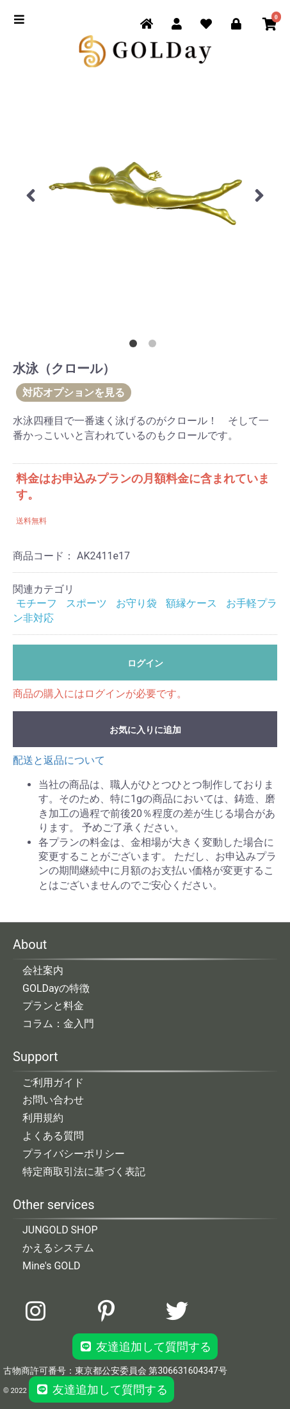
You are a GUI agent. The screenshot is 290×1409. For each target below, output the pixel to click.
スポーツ (86, 603)
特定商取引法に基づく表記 (83, 1172)
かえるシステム (58, 1248)
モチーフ (36, 603)
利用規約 (42, 1118)
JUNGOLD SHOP (60, 1230)
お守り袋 (136, 603)
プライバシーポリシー (73, 1154)
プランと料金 (53, 1006)
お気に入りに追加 (145, 730)
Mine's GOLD (51, 1266)
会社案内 (42, 970)
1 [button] (135, 346)
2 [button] (155, 346)
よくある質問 (53, 1136)
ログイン (145, 663)
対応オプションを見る (73, 392)
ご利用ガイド (53, 1082)
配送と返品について (59, 760)
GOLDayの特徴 (56, 988)
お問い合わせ (53, 1100)
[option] (145, 193)
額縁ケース (191, 603)
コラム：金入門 (58, 1024)
